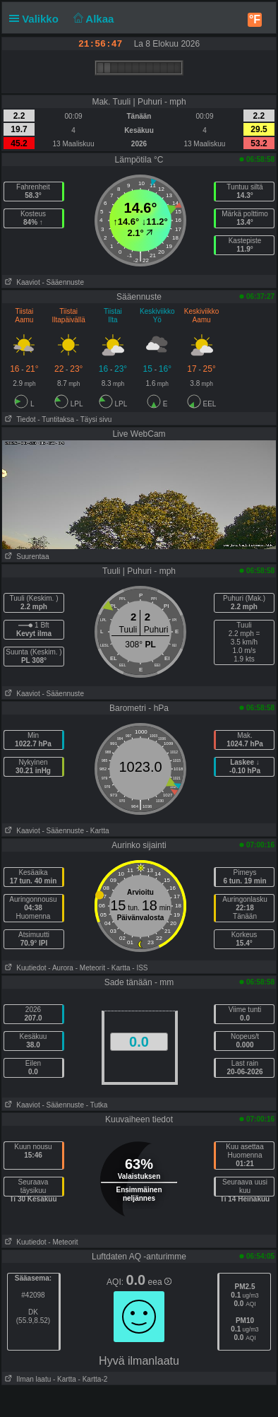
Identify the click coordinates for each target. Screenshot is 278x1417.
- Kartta (97, 831)
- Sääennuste (63, 282)
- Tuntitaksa (55, 419)
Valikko (36, 19)
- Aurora (60, 968)
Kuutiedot (24, 968)
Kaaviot (21, 282)
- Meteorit (90, 968)
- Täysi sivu (93, 419)
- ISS (139, 968)
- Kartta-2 (91, 1379)
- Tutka (97, 1105)
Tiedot (19, 419)
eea (159, 1282)
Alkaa (92, 19)
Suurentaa (25, 556)
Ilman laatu (26, 1379)
